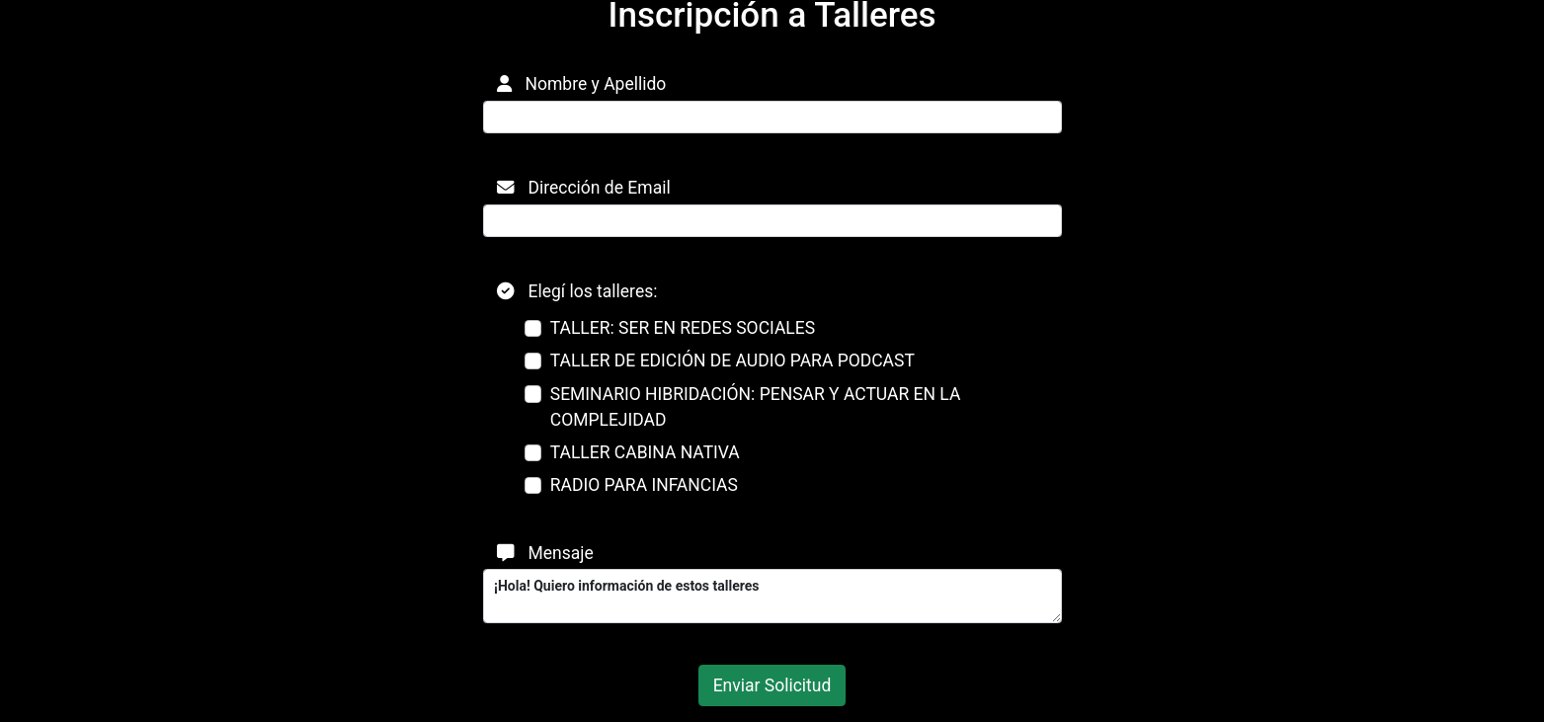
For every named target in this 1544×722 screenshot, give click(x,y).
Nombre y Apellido (582, 84)
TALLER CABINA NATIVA (645, 452)
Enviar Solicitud (772, 685)
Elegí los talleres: (577, 291)
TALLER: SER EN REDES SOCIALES (682, 328)
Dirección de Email (584, 188)
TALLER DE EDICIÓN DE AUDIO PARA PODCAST (732, 360)
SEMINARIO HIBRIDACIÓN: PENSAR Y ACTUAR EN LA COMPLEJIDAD (755, 407)
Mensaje (545, 553)
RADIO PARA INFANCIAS (644, 485)
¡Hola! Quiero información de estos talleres (772, 596)
